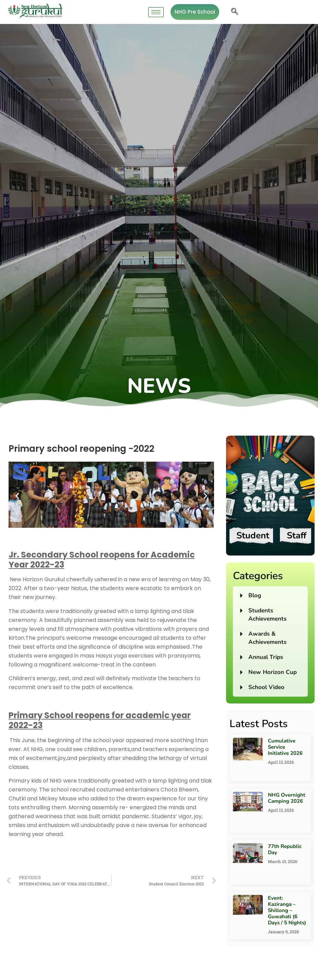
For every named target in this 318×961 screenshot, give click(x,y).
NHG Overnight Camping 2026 (286, 797)
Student (252, 535)
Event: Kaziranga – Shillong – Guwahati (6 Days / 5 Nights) (287, 910)
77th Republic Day (285, 849)
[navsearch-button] (235, 12)
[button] (17, 496)
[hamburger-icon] (156, 12)
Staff (296, 535)
